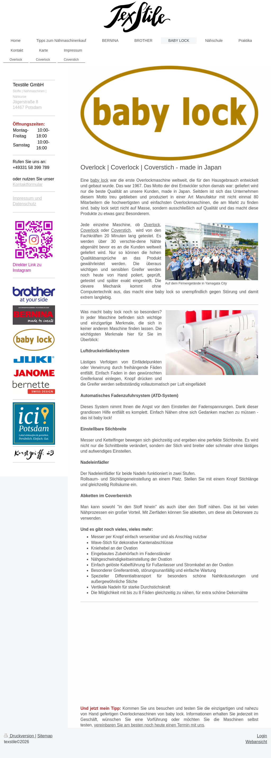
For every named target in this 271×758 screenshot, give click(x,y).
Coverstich (121, 230)
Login (262, 736)
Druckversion (19, 736)
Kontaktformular (28, 184)
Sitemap (44, 736)
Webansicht (256, 741)
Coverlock (89, 230)
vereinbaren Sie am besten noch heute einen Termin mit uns (149, 725)
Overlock (152, 224)
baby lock (100, 180)
